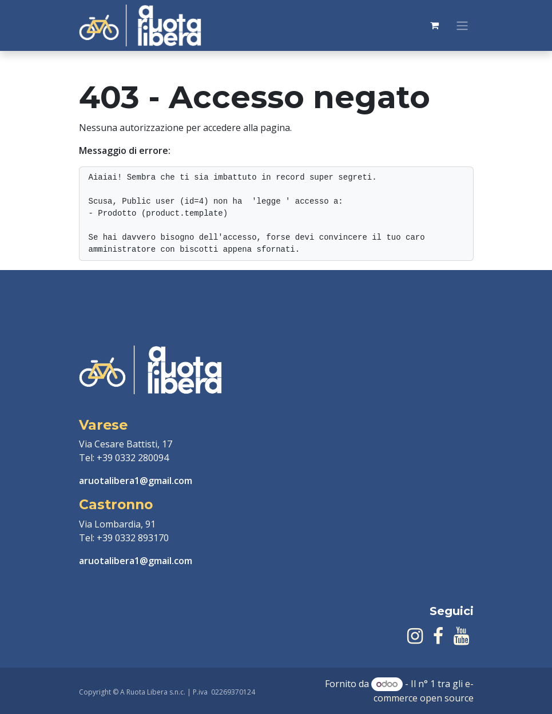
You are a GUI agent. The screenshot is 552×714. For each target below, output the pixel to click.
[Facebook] (438, 636)
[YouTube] (461, 636)
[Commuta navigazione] (462, 25)
